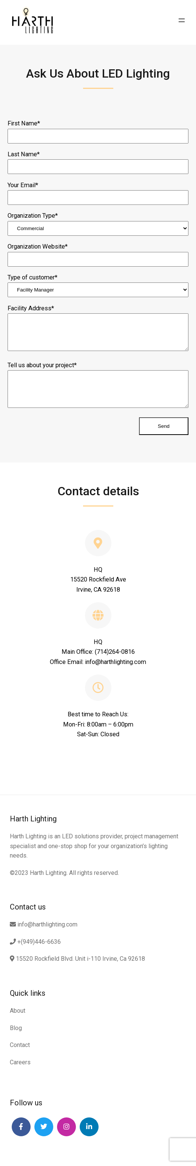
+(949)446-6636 (35, 941)
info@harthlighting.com (43, 924)
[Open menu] (181, 20)
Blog (16, 1028)
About (17, 1010)
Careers (20, 1062)
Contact (20, 1044)
